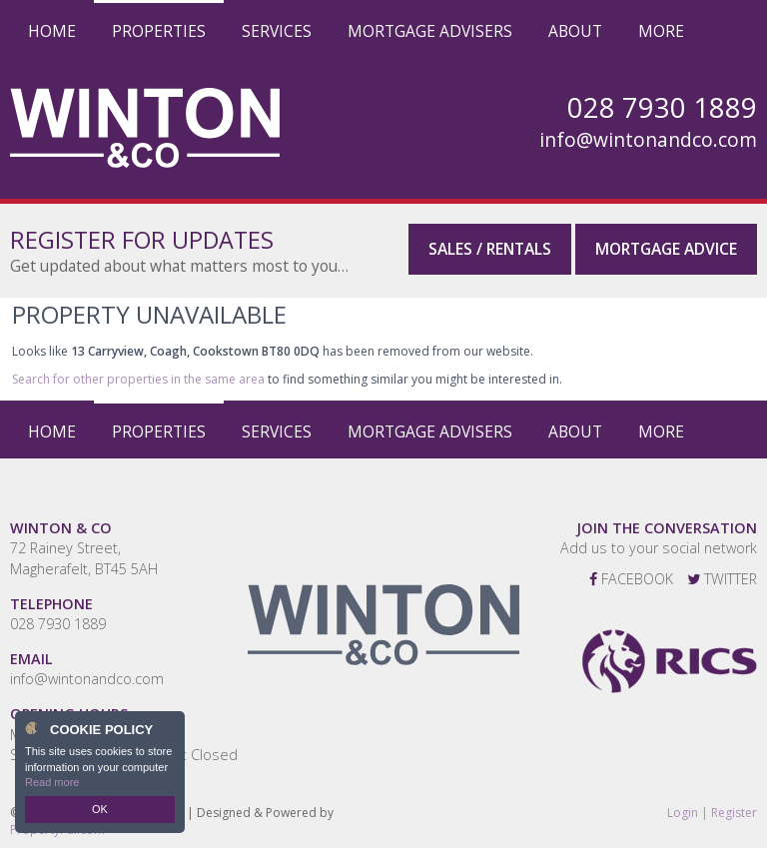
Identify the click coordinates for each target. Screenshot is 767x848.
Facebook (631, 578)
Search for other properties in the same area (138, 379)
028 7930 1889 (58, 623)
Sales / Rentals (489, 249)
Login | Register (712, 813)
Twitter (722, 578)
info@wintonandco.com (648, 140)
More (661, 31)
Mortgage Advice (666, 249)
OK (100, 809)
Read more (52, 782)
